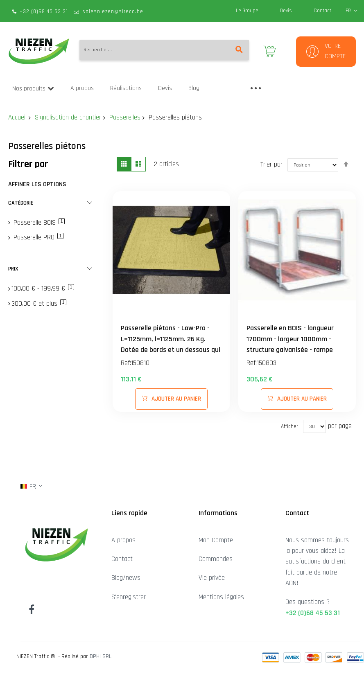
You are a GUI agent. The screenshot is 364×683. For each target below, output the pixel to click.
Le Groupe (247, 10)
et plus (38, 303)
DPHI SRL (100, 656)
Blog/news (125, 577)
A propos (123, 540)
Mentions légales (221, 597)
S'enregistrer (128, 597)
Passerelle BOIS (38, 222)
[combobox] (164, 50)
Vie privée (212, 577)
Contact (322, 10)
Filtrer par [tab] (28, 164)
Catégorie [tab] (20, 203)
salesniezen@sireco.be (112, 11)
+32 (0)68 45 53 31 (44, 11)
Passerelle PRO (37, 237)
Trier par (271, 164)
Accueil (17, 117)
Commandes (216, 559)
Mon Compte (216, 540)
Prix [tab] (13, 269)
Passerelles (124, 117)
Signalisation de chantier (68, 117)
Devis (286, 10)
